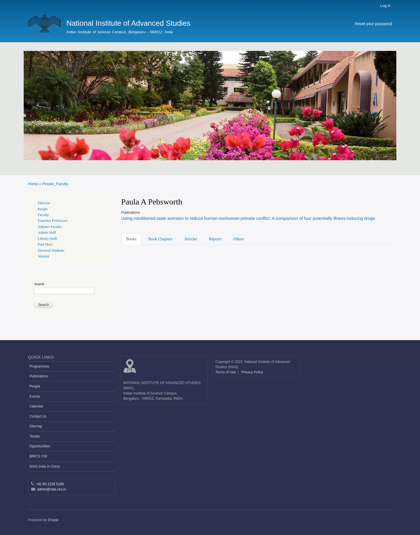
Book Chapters (160, 239)
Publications (38, 376)
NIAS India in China (44, 466)
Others (238, 239)
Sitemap (35, 426)
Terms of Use (226, 372)
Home (33, 184)
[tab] (132, 239)
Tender (34, 436)
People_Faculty (55, 184)
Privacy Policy (252, 372)
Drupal (53, 520)
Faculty (43, 215)
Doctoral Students (51, 250)
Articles (190, 239)
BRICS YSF (38, 456)
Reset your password (373, 24)
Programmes (39, 366)
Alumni (43, 256)
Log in (385, 5)
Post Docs (45, 244)
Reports (215, 239)
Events (34, 396)
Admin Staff (47, 232)
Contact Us (38, 416)
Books (131, 239)
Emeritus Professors (53, 221)
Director (44, 203)
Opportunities (39, 446)
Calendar (36, 406)
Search (39, 284)
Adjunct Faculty (50, 227)
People (43, 209)
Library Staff (47, 239)
